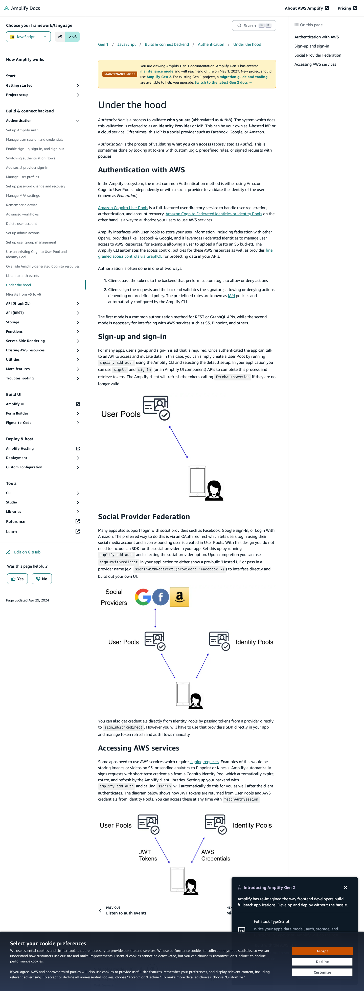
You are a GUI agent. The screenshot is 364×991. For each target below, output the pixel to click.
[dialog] (182, 961)
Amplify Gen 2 (159, 77)
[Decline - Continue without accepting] (322, 962)
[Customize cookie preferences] (322, 972)
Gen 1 (103, 44)
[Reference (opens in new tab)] (43, 521)
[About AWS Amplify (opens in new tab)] (307, 8)
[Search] (254, 25)
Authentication (211, 44)
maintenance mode (156, 71)
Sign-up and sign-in (132, 336)
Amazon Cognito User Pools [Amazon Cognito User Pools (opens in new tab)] (123, 207)
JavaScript (28, 36)
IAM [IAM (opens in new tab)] (231, 295)
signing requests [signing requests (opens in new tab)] (204, 757)
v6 (72, 36)
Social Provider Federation (144, 515)
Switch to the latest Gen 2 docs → (223, 82)
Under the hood (247, 44)
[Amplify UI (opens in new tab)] (43, 404)
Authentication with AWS (141, 169)
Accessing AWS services (138, 744)
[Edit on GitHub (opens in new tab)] (23, 552)
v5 (60, 36)
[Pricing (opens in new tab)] (347, 8)
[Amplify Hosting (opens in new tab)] (43, 448)
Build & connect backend (167, 44)
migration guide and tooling (243, 77)
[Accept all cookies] (322, 951)
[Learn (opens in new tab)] (43, 531)
